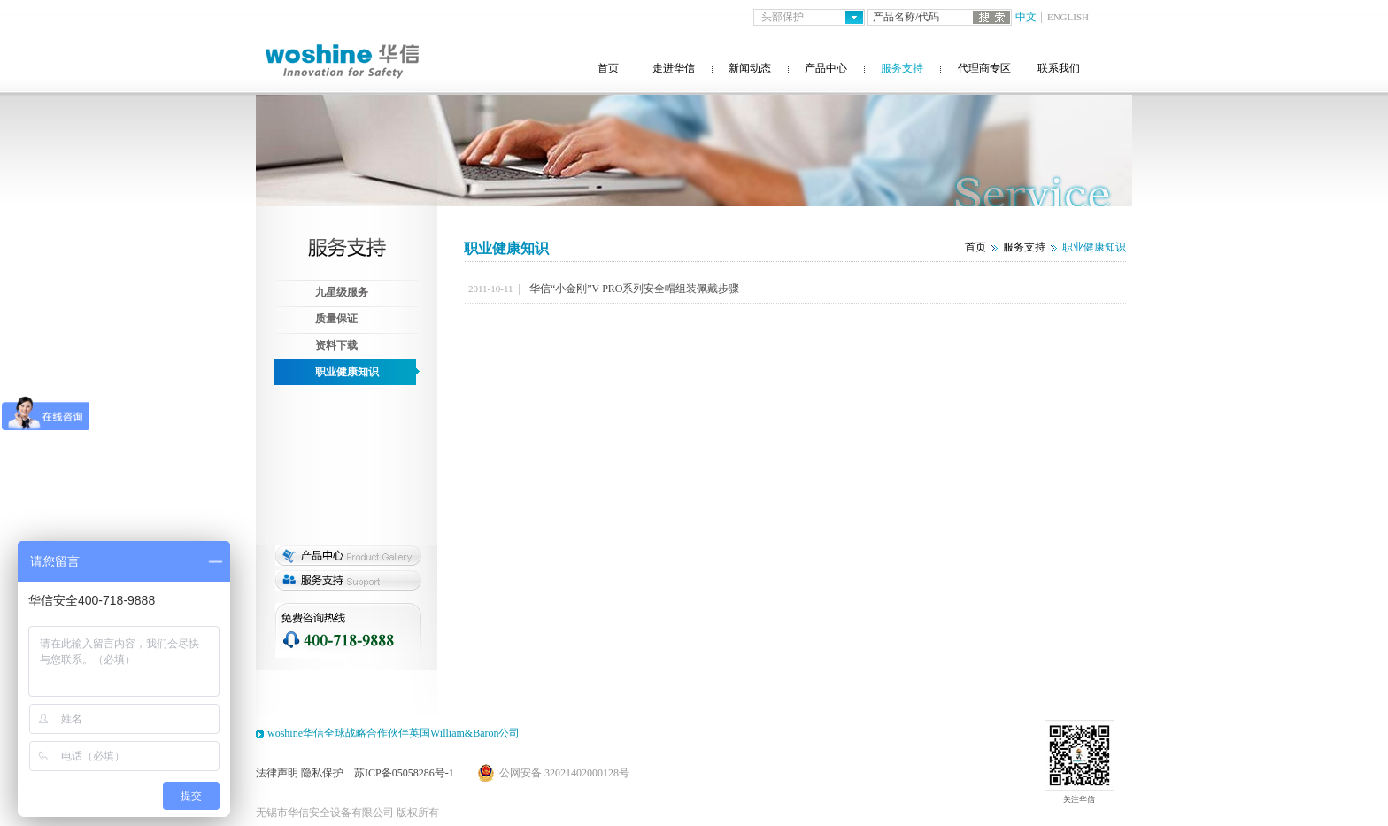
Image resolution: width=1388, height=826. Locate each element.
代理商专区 (984, 68)
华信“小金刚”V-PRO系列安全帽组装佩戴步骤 (634, 288)
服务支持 (902, 68)
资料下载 (336, 345)
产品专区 (348, 555)
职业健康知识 (347, 372)
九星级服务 (341, 292)
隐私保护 (322, 773)
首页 (608, 68)
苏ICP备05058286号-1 (404, 773)
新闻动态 (750, 68)
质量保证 (336, 319)
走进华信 (673, 68)
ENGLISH (1068, 17)
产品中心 (826, 68)
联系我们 (1058, 68)
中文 (1026, 17)
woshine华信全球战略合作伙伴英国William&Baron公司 (393, 733)
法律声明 (277, 773)
